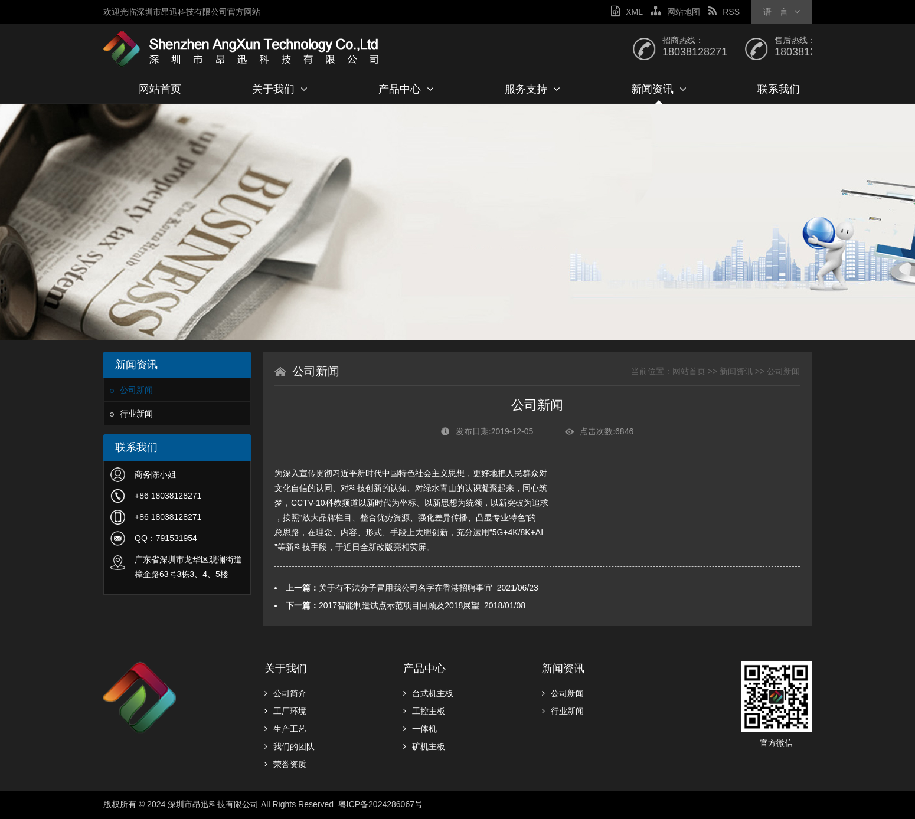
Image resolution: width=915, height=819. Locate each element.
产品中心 (406, 89)
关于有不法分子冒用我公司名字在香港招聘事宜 (405, 587)
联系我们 (778, 89)
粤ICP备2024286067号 (381, 804)
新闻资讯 (659, 89)
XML (626, 12)
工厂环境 (285, 711)
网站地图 (675, 12)
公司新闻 (131, 390)
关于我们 (280, 89)
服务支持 (532, 89)
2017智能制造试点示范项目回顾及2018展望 (399, 605)
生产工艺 (285, 728)
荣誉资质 (285, 764)
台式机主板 (428, 693)
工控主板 (424, 711)
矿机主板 (424, 746)
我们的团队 (289, 746)
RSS (724, 12)
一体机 (420, 728)
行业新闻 (131, 413)
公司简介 (285, 693)
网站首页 (160, 89)
